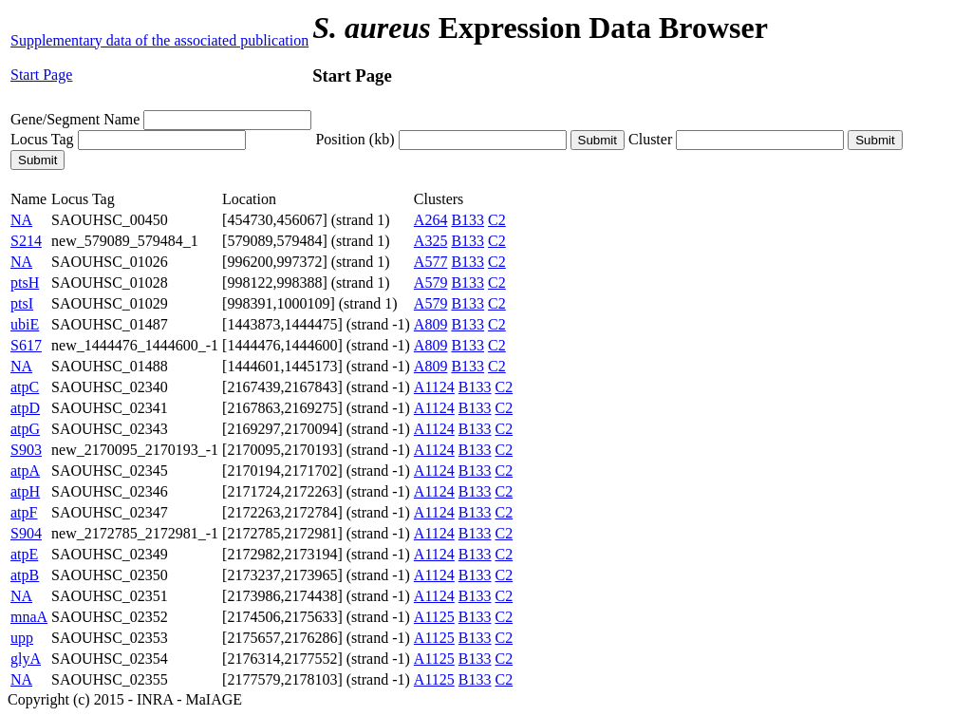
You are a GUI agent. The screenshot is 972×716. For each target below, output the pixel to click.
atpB (24, 575)
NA (21, 220)
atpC (24, 387)
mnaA (28, 617)
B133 (467, 220)
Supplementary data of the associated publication (159, 40)
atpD (25, 408)
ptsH (24, 282)
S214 (26, 241)
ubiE (24, 324)
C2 (497, 220)
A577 (431, 262)
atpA (25, 470)
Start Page (41, 74)
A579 (431, 282)
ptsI (21, 303)
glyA (25, 658)
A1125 (434, 617)
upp (21, 638)
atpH (25, 491)
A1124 (434, 387)
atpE (24, 554)
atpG (25, 429)
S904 (26, 533)
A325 (431, 241)
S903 (26, 450)
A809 (431, 324)
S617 (26, 345)
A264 (431, 220)
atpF (23, 512)
